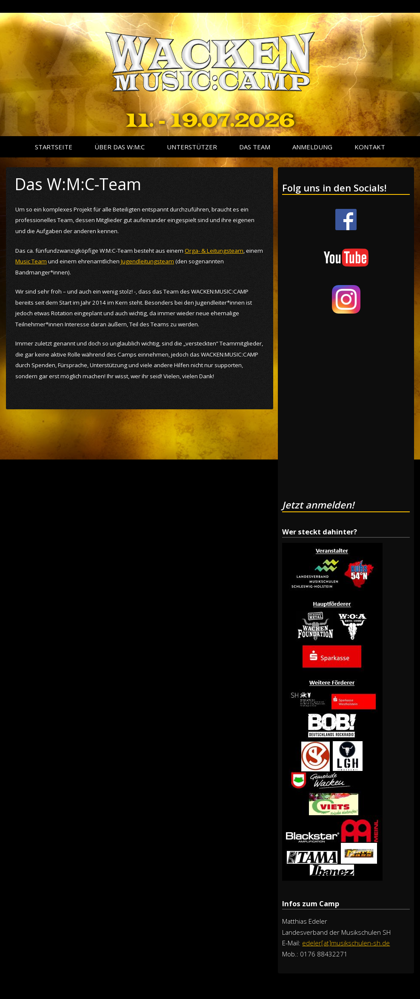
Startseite (53, 147)
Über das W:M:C (119, 147)
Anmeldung (312, 147)
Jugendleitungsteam (147, 261)
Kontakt (369, 147)
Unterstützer (192, 147)
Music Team (31, 261)
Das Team (254, 147)
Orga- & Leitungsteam (214, 250)
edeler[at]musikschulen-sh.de (346, 943)
